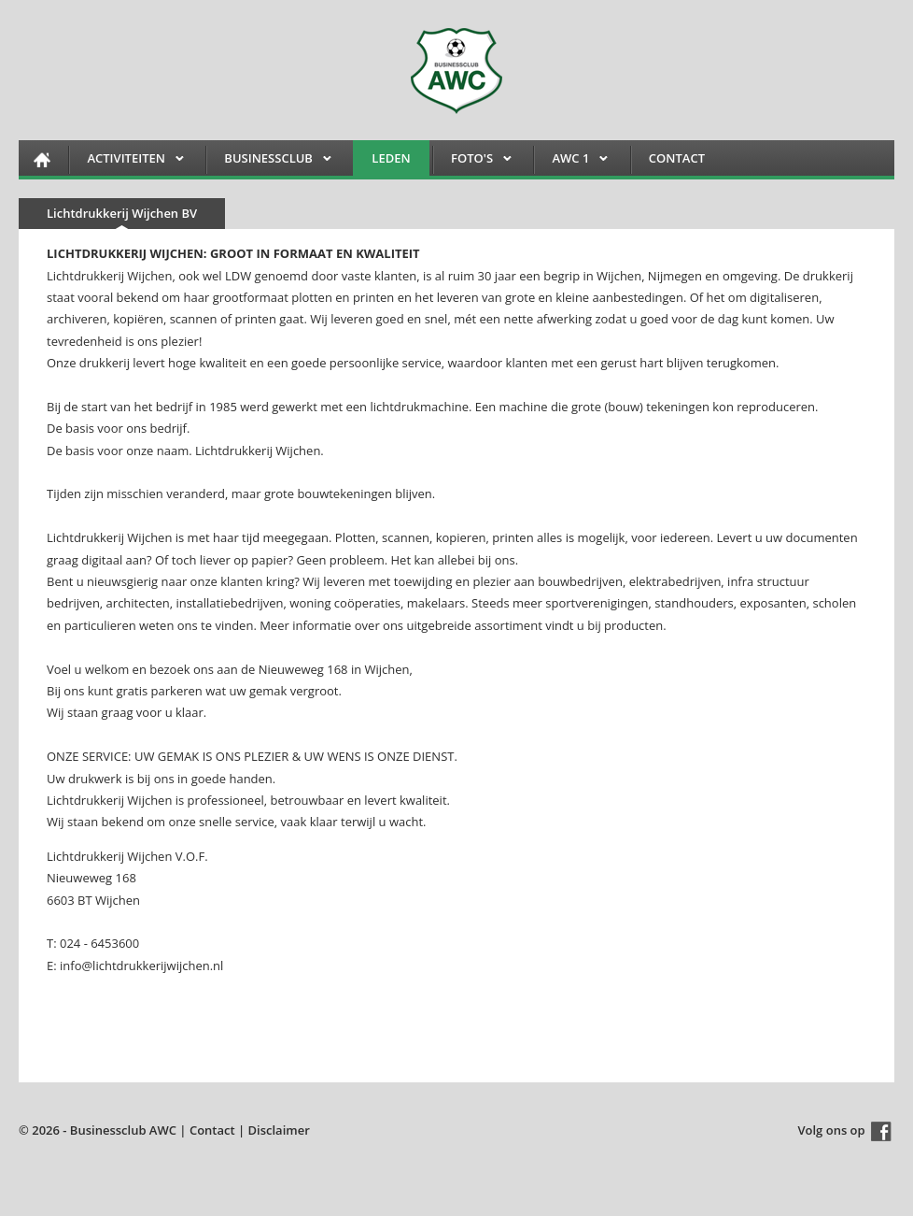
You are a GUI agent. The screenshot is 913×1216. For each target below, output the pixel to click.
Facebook (881, 1131)
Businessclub (268, 161)
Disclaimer (279, 1130)
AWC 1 (570, 161)
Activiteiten (126, 161)
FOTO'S (472, 161)
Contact (677, 158)
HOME (42, 159)
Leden (391, 158)
